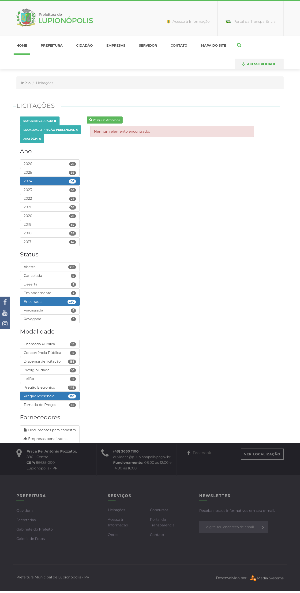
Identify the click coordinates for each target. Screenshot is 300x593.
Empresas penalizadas (46, 438)
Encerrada (39, 121)
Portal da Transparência (162, 523)
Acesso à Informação (118, 523)
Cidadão (84, 45)
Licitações (116, 510)
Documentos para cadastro (50, 430)
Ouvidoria (25, 511)
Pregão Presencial (50, 129)
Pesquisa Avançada (104, 120)
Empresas (115, 45)
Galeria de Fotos (30, 539)
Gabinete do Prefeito (34, 530)
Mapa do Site (213, 45)
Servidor (148, 45)
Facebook (199, 453)
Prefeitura (52, 45)
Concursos (159, 510)
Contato (179, 45)
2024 (32, 138)
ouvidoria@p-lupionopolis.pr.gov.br (142, 457)
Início (25, 83)
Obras (113, 535)
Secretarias (26, 520)
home (21, 45)
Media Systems (266, 578)
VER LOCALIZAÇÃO (262, 455)
